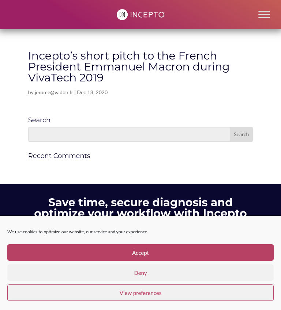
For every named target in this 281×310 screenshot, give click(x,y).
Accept (140, 252)
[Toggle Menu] (264, 14)
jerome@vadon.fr (54, 92)
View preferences (141, 293)
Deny (140, 272)
